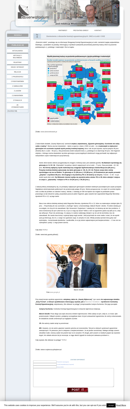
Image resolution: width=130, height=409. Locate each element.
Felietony (17, 62)
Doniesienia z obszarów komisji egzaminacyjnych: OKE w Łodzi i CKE (75, 36)
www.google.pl (55, 292)
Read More (121, 405)
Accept (111, 405)
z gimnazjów (17, 86)
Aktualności (17, 51)
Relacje (17, 72)
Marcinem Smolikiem (92, 302)
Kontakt (98, 30)
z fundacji (17, 100)
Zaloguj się (12, 111)
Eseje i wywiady (17, 67)
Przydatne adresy (80, 30)
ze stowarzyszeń (17, 106)
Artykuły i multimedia (17, 57)
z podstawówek (17, 81)
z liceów (17, 91)
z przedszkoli (17, 77)
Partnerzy (62, 30)
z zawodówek (17, 95)
